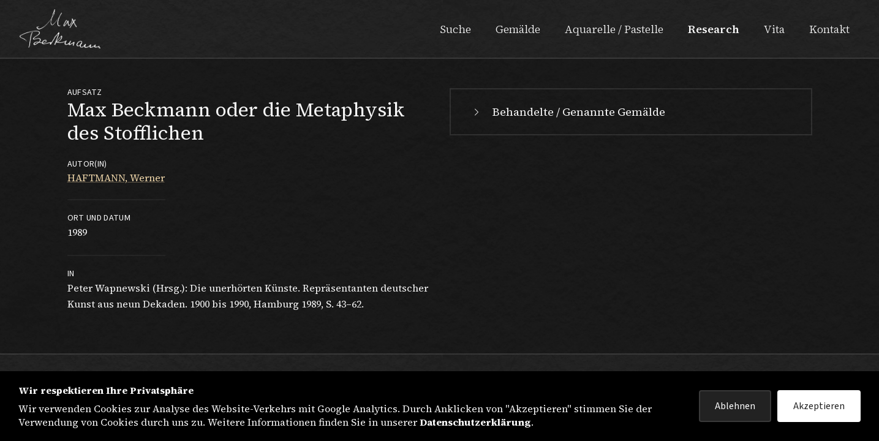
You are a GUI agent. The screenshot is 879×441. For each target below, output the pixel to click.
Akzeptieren (819, 406)
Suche (455, 29)
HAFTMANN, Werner (116, 177)
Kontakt (829, 29)
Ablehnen (735, 406)
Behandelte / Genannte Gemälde (567, 111)
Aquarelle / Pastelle (614, 29)
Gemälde (518, 29)
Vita (774, 29)
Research (713, 29)
